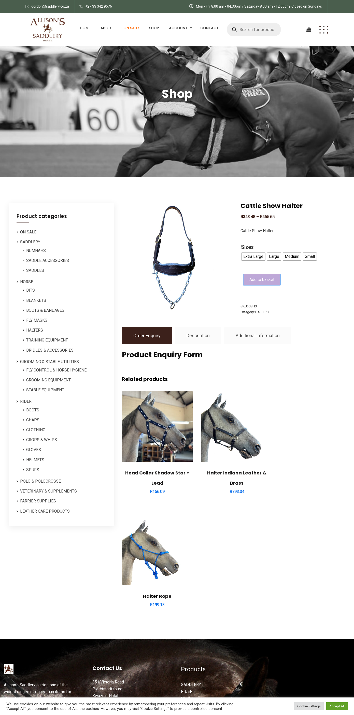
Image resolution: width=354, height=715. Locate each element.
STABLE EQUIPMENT (45, 390)
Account (178, 28)
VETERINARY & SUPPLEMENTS (48, 491)
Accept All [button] (337, 706)
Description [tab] (198, 335)
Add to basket (262, 279)
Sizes (247, 247)
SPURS (32, 469)
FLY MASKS (36, 320)
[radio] (253, 256)
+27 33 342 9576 (98, 6)
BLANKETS (36, 300)
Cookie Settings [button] (309, 706)
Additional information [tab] (258, 335)
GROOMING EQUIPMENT (48, 380)
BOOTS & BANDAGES (45, 310)
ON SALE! (131, 28)
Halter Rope (315, 472)
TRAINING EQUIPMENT (47, 340)
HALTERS (34, 330)
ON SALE (28, 232)
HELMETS (35, 459)
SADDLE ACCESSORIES (47, 260)
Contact (209, 28)
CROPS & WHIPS (41, 439)
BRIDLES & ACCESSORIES (50, 350)
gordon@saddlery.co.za (50, 6)
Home (85, 28)
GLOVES (33, 449)
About (107, 28)
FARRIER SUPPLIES (38, 501)
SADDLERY (30, 242)
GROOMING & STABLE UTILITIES (49, 361)
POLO (186, 609)
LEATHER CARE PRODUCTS (45, 511)
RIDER (26, 401)
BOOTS (32, 410)
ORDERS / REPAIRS (199, 622)
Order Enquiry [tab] (147, 335)
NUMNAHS (36, 250)
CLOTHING (35, 429)
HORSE (26, 281)
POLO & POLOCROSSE (40, 481)
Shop (154, 28)
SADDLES (35, 270)
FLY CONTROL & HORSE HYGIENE (56, 370)
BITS (30, 290)
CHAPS (32, 420)
